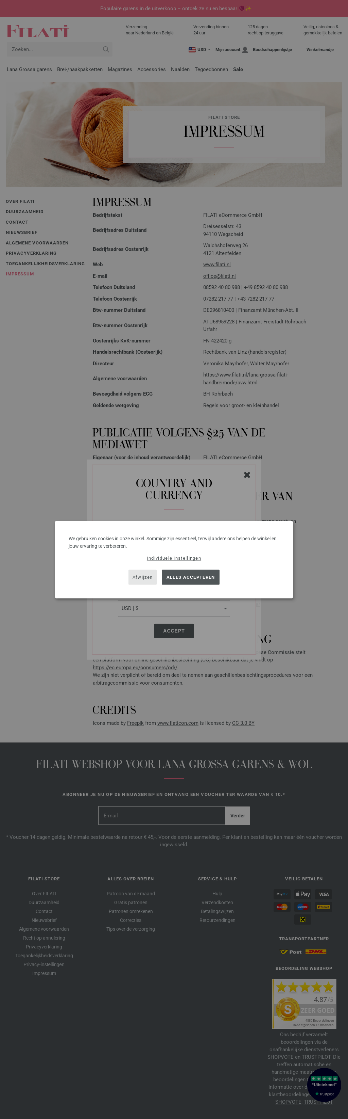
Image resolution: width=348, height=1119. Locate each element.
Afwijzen (143, 577)
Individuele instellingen (174, 557)
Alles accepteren (191, 577)
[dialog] (174, 559)
